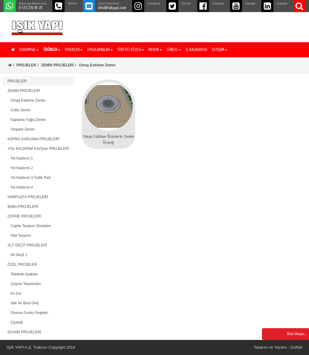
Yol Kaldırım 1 (20, 158)
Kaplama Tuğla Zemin (27, 120)
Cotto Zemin (19, 110)
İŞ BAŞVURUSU (196, 49)
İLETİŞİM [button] (219, 49)
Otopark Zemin (21, 129)
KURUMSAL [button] (29, 49)
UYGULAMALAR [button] (100, 49)
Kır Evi (14, 293)
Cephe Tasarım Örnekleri (29, 226)
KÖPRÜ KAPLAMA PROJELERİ (33, 139)
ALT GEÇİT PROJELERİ (27, 245)
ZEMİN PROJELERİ (57, 65)
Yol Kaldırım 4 (20, 187)
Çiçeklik (15, 322)
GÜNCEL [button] (174, 49)
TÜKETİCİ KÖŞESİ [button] (130, 49)
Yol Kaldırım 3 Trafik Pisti (29, 178)
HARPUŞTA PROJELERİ (28, 197)
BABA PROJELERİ (23, 206)
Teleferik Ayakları (23, 274)
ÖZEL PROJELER (22, 264)
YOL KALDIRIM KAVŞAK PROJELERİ (38, 149)
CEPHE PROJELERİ (24, 216)
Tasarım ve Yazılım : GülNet (278, 347)
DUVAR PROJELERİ (24, 332)
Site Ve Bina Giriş (23, 303)
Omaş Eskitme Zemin (26, 100)
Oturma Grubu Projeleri (28, 313)
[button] (51, 49)
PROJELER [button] (74, 49)
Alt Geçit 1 (17, 255)
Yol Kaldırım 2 (20, 168)
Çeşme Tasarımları (24, 284)
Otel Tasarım (19, 235)
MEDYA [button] (155, 49)
